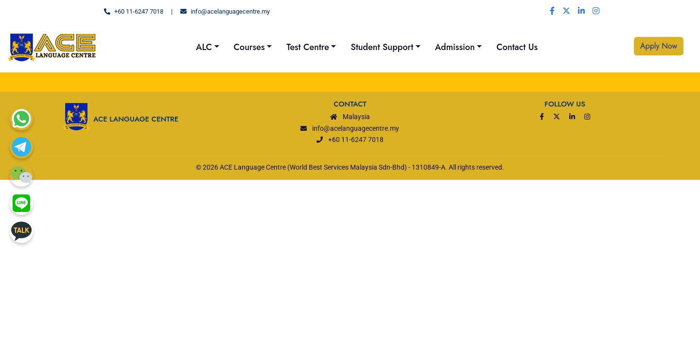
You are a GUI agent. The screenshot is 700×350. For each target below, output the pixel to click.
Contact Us (517, 47)
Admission (455, 47)
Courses (249, 47)
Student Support (381, 47)
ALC (204, 47)
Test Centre (307, 47)
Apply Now (658, 46)
